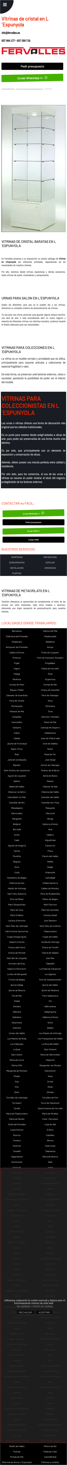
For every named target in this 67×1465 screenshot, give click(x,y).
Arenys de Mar (50, 684)
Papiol (17, 668)
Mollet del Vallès (17, 1446)
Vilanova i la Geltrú (17, 792)
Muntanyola (16, 706)
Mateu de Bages (50, 899)
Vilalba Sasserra (50, 883)
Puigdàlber (50, 663)
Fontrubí (17, 1167)
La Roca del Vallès (50, 1044)
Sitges (17, 1076)
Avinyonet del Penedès (17, 647)
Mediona (17, 679)
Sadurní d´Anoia (16, 942)
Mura (50, 700)
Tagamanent (17, 1156)
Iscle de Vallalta (50, 743)
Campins (17, 727)
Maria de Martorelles (50, 1054)
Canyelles (16, 716)
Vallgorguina (50, 1011)
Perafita (17, 856)
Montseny (50, 706)
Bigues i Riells (17, 690)
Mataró (50, 781)
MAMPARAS (16, 557)
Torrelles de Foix (50, 1097)
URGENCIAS (50, 568)
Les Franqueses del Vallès (50, 1038)
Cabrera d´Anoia (50, 824)
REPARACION (50, 557)
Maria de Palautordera (16, 1113)
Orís (17, 1086)
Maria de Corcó (17, 1060)
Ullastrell (50, 1060)
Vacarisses (17, 1022)
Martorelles (16, 813)
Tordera (17, 1140)
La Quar (16, 1049)
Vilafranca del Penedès (17, 636)
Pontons (17, 657)
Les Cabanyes (16, 1044)
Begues (17, 861)
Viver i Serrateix (50, 1119)
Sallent (16, 781)
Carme (17, 851)
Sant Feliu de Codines (50, 926)
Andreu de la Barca (50, 770)
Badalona (50, 641)
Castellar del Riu (17, 802)
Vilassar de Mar (17, 711)
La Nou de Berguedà (17, 974)
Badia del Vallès (16, 786)
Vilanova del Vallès (50, 792)
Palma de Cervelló (50, 668)
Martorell (50, 813)
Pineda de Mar (17, 1456)
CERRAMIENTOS (17, 562)
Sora (17, 867)
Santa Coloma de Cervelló (50, 1108)
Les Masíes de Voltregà (50, 1033)
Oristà (50, 1081)
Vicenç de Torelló (50, 947)
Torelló (17, 1108)
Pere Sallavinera (50, 995)
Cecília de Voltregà (50, 942)
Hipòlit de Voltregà (17, 888)
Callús (17, 733)
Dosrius (17, 1135)
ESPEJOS (50, 562)
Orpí (17, 1081)
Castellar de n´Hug (50, 802)
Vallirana (17, 1011)
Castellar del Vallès (50, 797)
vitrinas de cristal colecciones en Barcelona (29, 89)
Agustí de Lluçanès (17, 775)
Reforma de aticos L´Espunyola (17, 1462)
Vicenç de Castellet (50, 690)
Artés (17, 834)
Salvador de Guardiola (16, 695)
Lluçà (16, 872)
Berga (50, 818)
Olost (16, 1092)
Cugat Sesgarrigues (16, 936)
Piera (50, 851)
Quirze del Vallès (50, 985)
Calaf (16, 840)
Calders (50, 834)
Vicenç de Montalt (17, 952)
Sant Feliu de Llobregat (17, 926)
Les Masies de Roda (16, 1038)
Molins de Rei (50, 1446)
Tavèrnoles (50, 1145)
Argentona (50, 679)
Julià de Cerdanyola (16, 759)
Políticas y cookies (50, 1462)
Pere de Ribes (17, 899)
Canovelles (17, 722)
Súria (50, 1022)
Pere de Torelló (17, 700)
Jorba (50, 1167)
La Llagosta (50, 974)
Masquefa (50, 808)
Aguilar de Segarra (17, 845)
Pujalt (17, 663)
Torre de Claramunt (50, 1103)
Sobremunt (50, 1070)
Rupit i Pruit (17, 749)
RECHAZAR (25, 1312)
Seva (50, 1076)
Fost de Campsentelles (50, 979)
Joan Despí (50, 759)
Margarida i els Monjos (50, 1065)
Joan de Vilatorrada (50, 738)
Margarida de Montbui (16, 1070)
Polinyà (16, 1451)
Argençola (50, 872)
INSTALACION (16, 568)
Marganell (16, 818)
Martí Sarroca (50, 904)
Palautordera (50, 931)
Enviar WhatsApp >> (32, 78)
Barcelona (17, 631)
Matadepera (17, 808)
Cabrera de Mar (50, 631)
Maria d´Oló (17, 1065)
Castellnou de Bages (17, 877)
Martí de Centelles (50, 910)
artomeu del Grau (16, 963)
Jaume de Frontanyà (17, 743)
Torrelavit (16, 1103)
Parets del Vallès (50, 856)
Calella (17, 738)
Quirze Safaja (17, 985)
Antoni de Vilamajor (50, 765)
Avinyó (50, 647)
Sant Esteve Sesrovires (16, 931)
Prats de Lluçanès (50, 652)
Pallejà (17, 674)
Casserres (50, 845)
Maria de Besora (50, 1156)
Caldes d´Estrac (16, 652)
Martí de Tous (16, 910)
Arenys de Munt (16, 684)
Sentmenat (16, 1162)
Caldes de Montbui (50, 888)
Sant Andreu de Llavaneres (17, 770)
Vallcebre (16, 1017)
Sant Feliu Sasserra (16, 893)
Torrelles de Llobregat (16, 1097)
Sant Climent (50, 1049)
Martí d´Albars (16, 915)
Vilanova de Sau (16, 883)
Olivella (50, 1092)
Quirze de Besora (17, 990)
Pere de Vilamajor (50, 695)
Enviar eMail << (33, 531)
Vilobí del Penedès (17, 1124)
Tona (50, 711)
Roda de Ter (50, 754)
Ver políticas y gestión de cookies (35, 1306)
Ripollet (17, 765)
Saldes (50, 1027)
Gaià (50, 1162)
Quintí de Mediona (50, 990)
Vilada (17, 1001)
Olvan (50, 1086)
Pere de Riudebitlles (50, 893)
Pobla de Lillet (50, 1451)
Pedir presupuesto (32, 66)
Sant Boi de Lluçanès (17, 958)
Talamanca (50, 1151)
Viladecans (17, 641)
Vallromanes (50, 1006)
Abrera (50, 1140)
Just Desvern (50, 920)
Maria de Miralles (50, 1113)
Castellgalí (50, 877)
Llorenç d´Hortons (17, 920)
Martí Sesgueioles (17, 904)
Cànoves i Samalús (50, 716)
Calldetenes (50, 733)
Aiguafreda (50, 840)
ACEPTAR (44, 1312)
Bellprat (17, 824)
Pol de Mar (17, 995)
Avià (50, 829)
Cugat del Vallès (50, 936)
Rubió (50, 749)
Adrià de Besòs (50, 775)
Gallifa (50, 861)
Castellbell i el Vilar (17, 797)
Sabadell (50, 963)
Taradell (17, 1151)
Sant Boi (50, 958)
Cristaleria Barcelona (7, 89)
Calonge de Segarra (50, 727)
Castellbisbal (50, 1456)
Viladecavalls (50, 636)
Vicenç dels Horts (16, 947)
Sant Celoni (16, 1054)
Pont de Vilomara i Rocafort (50, 657)
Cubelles (50, 1135)
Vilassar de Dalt (50, 786)
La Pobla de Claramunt (50, 968)
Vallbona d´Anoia (50, 1017)
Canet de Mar (50, 722)
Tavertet (17, 1145)
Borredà (17, 829)
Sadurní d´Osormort (16, 968)
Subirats (17, 1027)
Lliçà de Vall (50, 1124)
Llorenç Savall (50, 915)
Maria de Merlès (16, 1119)
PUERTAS (16, 573)
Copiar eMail (33, 539)
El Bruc (50, 1129)
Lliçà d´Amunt (16, 1129)
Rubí (17, 754)
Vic (50, 1001)
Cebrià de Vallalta (50, 952)
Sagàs (50, 867)
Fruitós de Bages (17, 979)
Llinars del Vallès (17, 1033)
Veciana (17, 1006)
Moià (50, 674)
